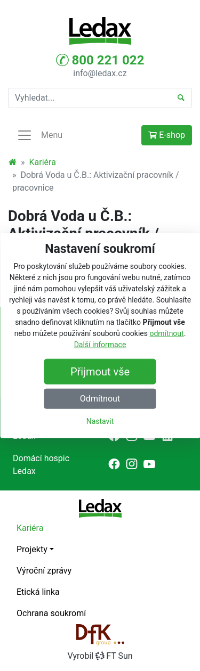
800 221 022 (100, 60)
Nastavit (100, 420)
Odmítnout (100, 398)
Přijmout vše (100, 371)
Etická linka (38, 592)
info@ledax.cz (99, 73)
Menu (39, 135)
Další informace (100, 344)
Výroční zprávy (44, 571)
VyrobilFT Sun (99, 656)
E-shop (166, 135)
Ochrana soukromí (51, 613)
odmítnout (166, 333)
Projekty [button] (32, 549)
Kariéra (42, 162)
